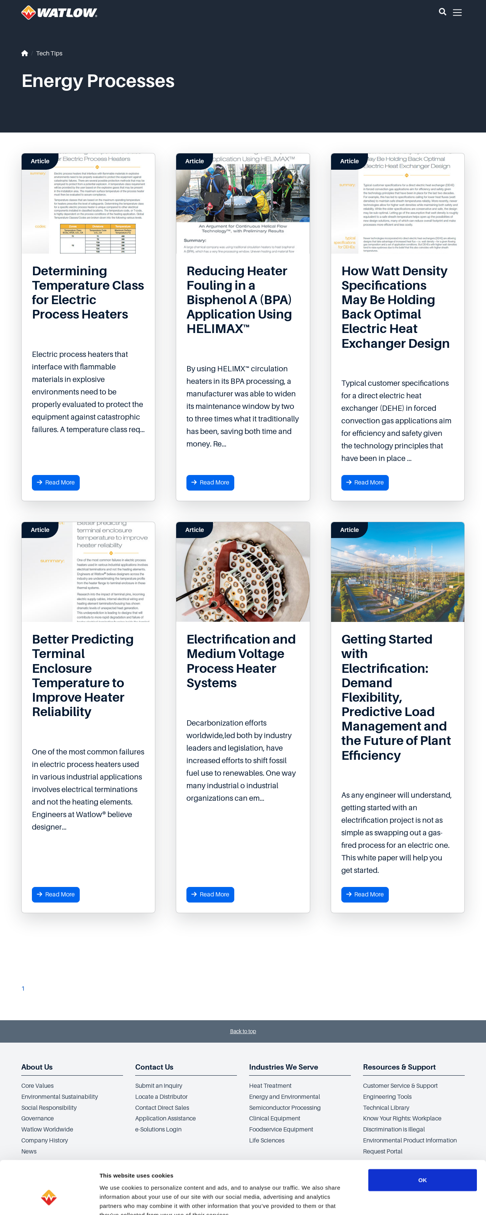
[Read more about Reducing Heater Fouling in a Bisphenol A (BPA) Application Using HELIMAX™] (242, 300)
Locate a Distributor (161, 1097)
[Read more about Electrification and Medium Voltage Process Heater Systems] (242, 661)
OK (422, 1134)
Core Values (37, 1085)
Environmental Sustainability (59, 1097)
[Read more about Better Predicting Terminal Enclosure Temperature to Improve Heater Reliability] (88, 675)
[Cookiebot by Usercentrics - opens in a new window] (49, 1200)
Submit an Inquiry (158, 1085)
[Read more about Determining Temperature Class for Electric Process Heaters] (88, 293)
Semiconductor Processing (285, 1108)
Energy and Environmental (284, 1097)
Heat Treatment (270, 1085)
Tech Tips (49, 53)
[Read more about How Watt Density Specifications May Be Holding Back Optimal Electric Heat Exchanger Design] (397, 307)
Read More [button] (56, 482)
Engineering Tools (387, 1097)
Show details (398, 1200)
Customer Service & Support (400, 1085)
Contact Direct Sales (162, 1108)
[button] (443, 13)
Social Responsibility (49, 1108)
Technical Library (386, 1108)
